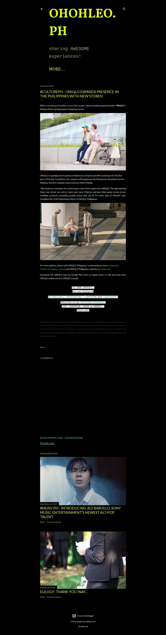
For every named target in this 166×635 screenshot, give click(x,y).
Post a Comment (54, 522)
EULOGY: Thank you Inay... (63, 591)
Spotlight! (61, 69)
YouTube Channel (92, 302)
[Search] (124, 8)
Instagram (53, 269)
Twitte (61, 269)
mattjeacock (90, 621)
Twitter (43, 269)
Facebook (113, 265)
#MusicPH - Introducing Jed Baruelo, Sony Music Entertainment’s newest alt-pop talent (80, 512)
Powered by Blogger (83, 616)
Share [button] (42, 347)
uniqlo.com (105, 269)
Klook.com (47, 443)
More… (84, 69)
